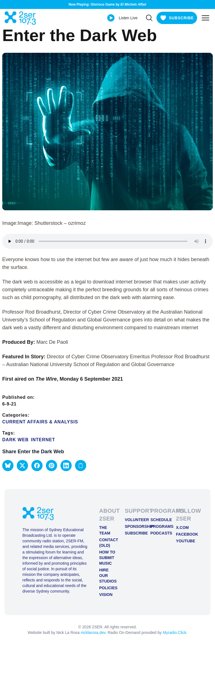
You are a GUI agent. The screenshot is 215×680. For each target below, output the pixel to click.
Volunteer (133, 519)
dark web (15, 439)
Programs (158, 526)
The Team (104, 530)
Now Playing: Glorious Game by (107, 4)
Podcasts (158, 533)
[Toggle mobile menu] (205, 18)
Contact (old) (107, 543)
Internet (43, 439)
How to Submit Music (107, 558)
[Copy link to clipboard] (80, 465)
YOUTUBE (184, 541)
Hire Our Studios (107, 575)
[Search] (149, 18)
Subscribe (133, 533)
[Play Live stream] (110, 17)
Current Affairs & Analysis (40, 421)
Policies (107, 588)
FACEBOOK (184, 534)
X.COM (182, 527)
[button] (7, 465)
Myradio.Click (174, 632)
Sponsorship (133, 526)
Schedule (158, 519)
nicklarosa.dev (93, 632)
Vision (105, 594)
